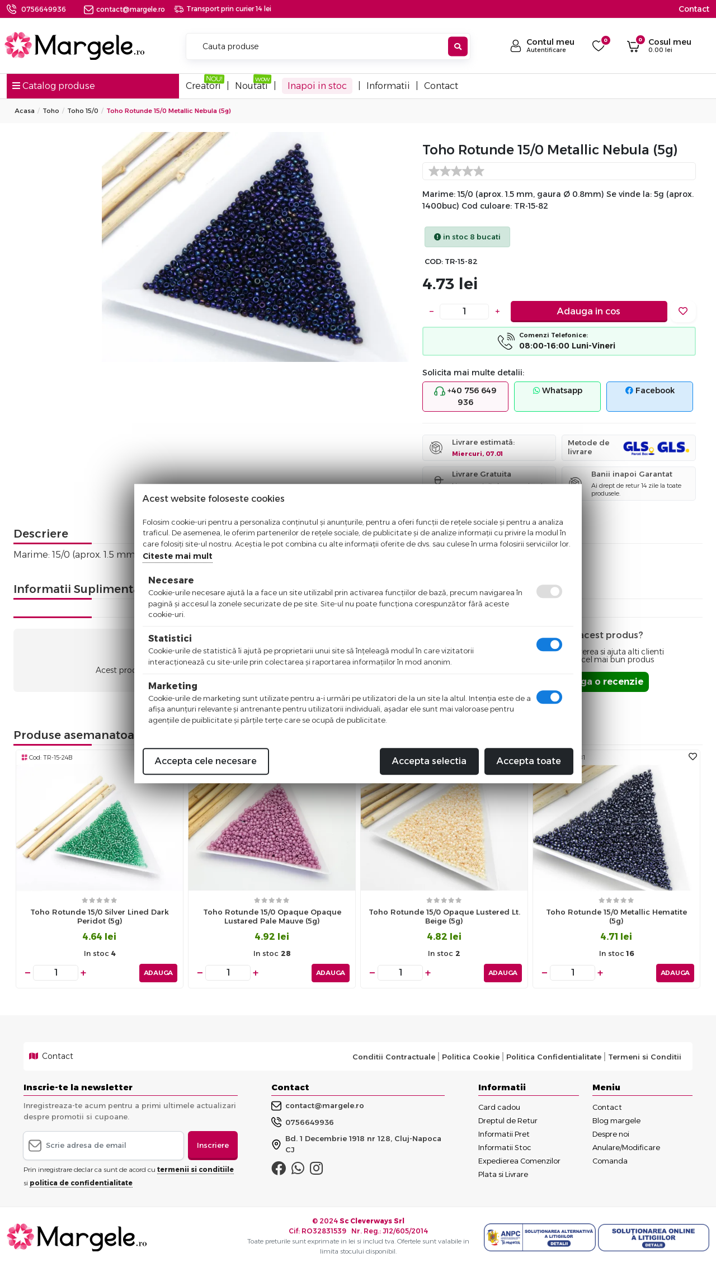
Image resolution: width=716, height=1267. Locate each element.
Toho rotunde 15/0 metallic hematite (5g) (616, 916)
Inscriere (213, 1144)
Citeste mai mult (178, 556)
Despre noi (610, 1133)
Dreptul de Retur (508, 1119)
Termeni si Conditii (644, 1055)
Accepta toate (529, 761)
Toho (51, 111)
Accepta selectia (429, 761)
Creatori (203, 86)
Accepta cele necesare (206, 761)
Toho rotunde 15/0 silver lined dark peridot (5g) (99, 916)
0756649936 (43, 9)
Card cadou (499, 1106)
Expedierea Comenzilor (519, 1160)
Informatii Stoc (504, 1146)
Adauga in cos (588, 311)
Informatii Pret (504, 1133)
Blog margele (616, 1119)
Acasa (25, 111)
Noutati (251, 86)
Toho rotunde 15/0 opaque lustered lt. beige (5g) (444, 916)
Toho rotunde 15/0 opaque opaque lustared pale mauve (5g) (272, 916)
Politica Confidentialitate (553, 1055)
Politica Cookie (471, 1055)
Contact (694, 9)
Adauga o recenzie (599, 681)
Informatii (388, 86)
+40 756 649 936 (465, 396)
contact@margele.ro (124, 9)
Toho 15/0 (82, 111)
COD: (434, 261)
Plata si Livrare (503, 1173)
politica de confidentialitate (81, 1181)
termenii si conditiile (195, 1168)
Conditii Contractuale (393, 1055)
